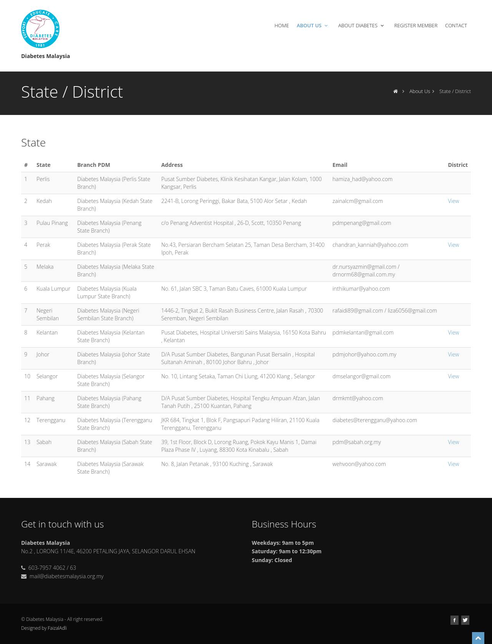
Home (281, 25)
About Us (313, 25)
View (453, 201)
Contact (456, 25)
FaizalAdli (57, 628)
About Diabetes (361, 25)
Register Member (415, 25)
